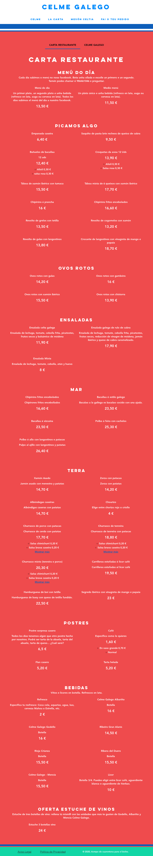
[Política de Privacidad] (52, 852)
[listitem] (42, 169)
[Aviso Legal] (24, 852)
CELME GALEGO (76, 7)
